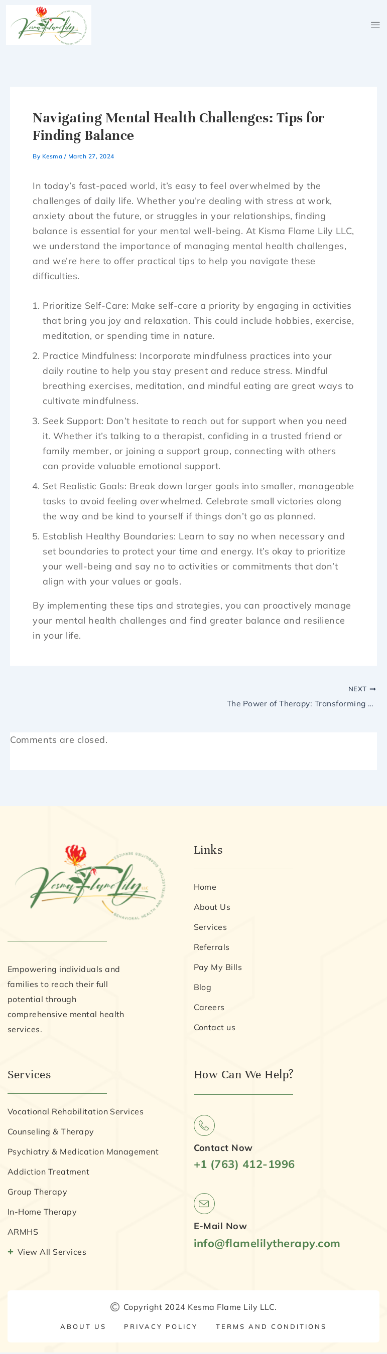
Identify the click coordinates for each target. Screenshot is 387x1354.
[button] (375, 25)
